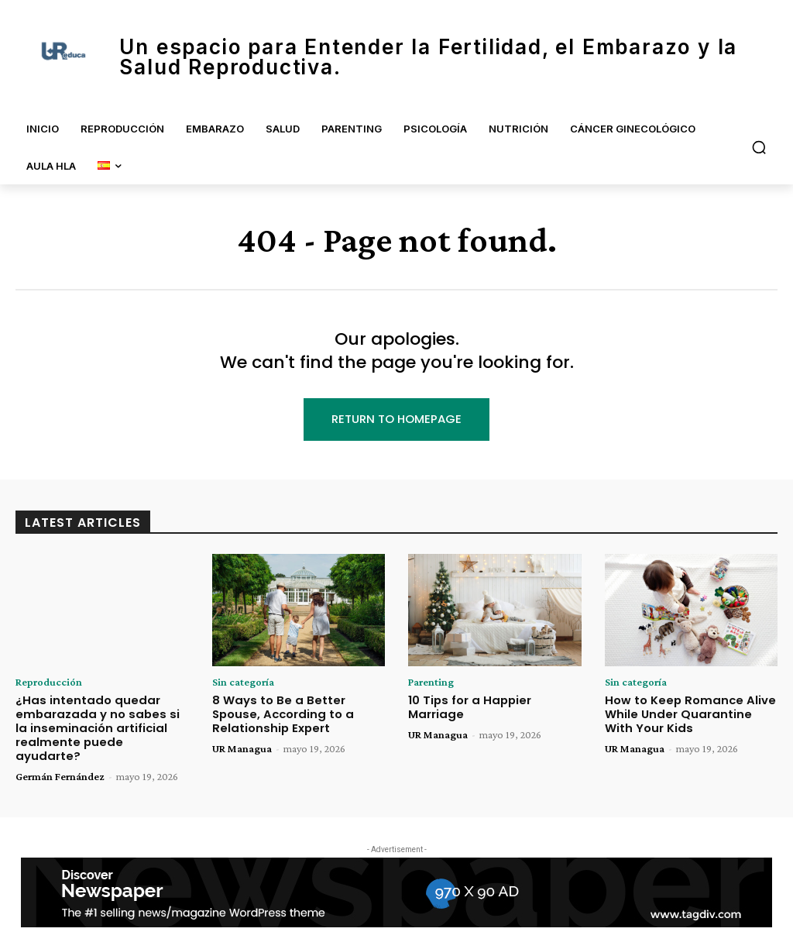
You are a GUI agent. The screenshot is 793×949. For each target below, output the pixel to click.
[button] (759, 147)
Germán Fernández (60, 759)
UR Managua (242, 746)
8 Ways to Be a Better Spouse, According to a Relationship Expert (296, 713)
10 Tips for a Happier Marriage (493, 699)
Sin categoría (243, 681)
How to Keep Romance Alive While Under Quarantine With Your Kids (687, 713)
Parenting (431, 681)
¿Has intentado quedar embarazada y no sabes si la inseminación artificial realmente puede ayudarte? (96, 719)
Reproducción (48, 681)
